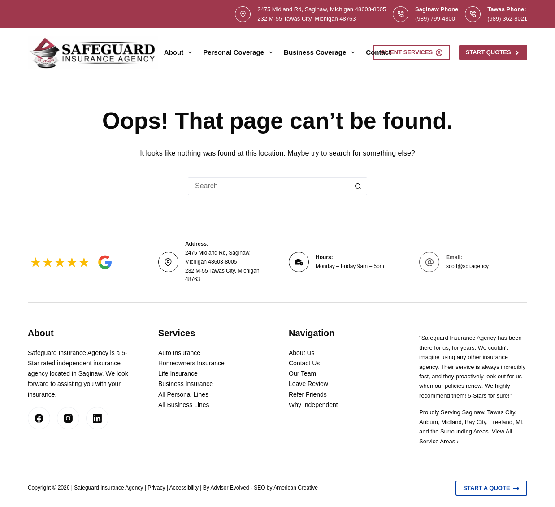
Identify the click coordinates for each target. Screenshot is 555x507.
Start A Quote (491, 488)
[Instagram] (68, 418)
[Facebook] (39, 418)
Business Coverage (321, 52)
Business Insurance (185, 383)
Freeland (501, 422)
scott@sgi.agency (467, 266)
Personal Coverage (239, 52)
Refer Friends (308, 394)
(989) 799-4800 (435, 18)
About (179, 52)
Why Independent (313, 404)
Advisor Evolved (229, 488)
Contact (378, 52)
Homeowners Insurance (191, 363)
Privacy (156, 488)
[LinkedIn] (97, 418)
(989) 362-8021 (507, 18)
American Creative (295, 488)
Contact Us (304, 363)
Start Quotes (493, 52)
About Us (302, 352)
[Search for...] (268, 186)
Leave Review (308, 383)
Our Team (302, 373)
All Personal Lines (183, 394)
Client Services (411, 52)
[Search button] (358, 186)
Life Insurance (178, 373)
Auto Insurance (179, 352)
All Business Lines (183, 404)
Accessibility (184, 488)
